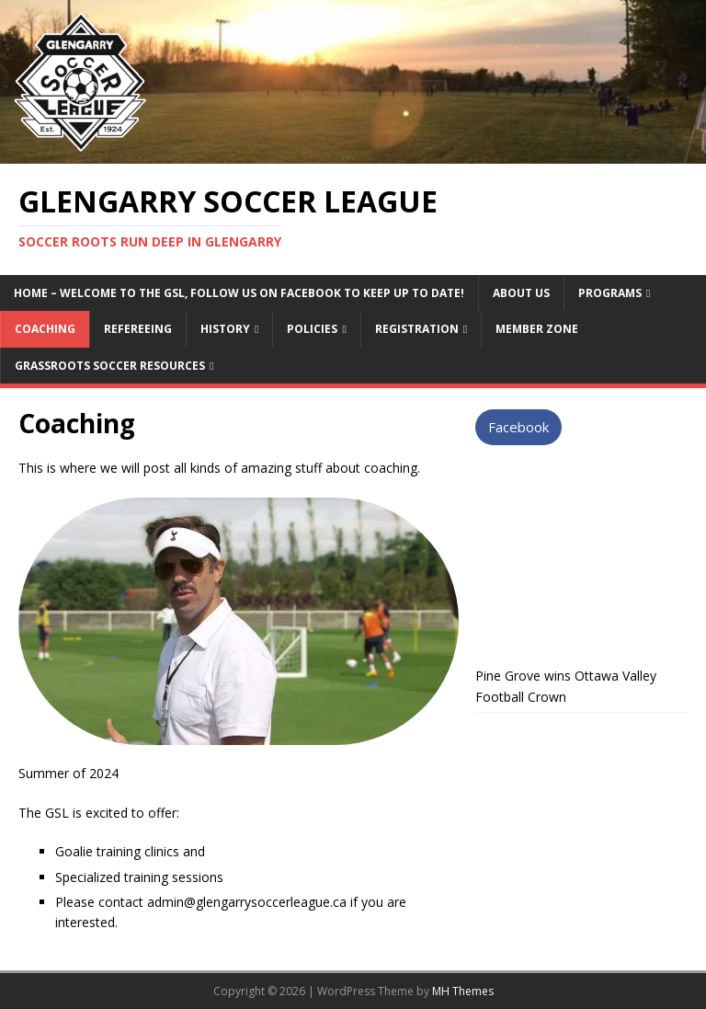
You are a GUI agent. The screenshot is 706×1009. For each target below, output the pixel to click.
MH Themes (463, 991)
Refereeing (138, 329)
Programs (610, 293)
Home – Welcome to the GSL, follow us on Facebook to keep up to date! (239, 293)
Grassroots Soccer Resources (110, 365)
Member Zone (536, 329)
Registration (417, 329)
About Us (521, 293)
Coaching (45, 329)
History (225, 329)
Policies (312, 329)
